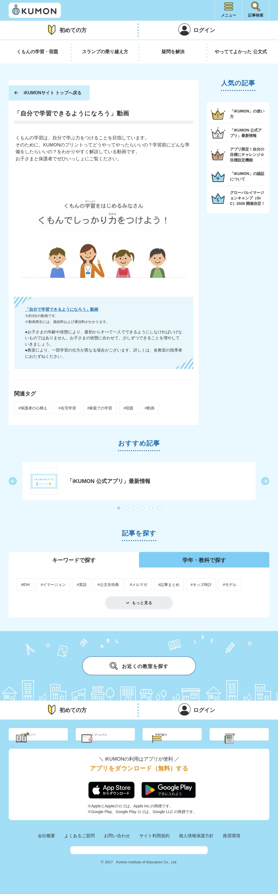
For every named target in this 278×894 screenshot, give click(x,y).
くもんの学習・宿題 (37, 51)
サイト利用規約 (154, 845)
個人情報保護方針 (196, 845)
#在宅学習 (67, 408)
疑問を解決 (173, 51)
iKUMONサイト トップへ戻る (52, 92)
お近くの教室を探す (139, 666)
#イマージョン (53, 584)
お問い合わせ (117, 845)
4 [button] (143, 508)
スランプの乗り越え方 (105, 51)
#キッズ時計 (201, 584)
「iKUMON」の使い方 (247, 114)
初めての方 (73, 30)
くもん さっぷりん (113, 738)
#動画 (149, 408)
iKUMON (35, 10)
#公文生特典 (108, 584)
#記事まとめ (168, 584)
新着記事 (245, 738)
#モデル (229, 584)
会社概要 (46, 845)
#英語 (82, 584)
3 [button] (135, 508)
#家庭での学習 (99, 408)
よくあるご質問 (79, 845)
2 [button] (127, 508)
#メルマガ (138, 584)
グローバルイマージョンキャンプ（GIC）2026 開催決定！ (247, 197)
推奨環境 (231, 845)
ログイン (204, 30)
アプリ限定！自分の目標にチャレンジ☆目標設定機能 (247, 154)
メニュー (228, 15)
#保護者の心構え (32, 408)
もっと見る (142, 603)
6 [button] (159, 508)
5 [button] (151, 508)
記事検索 (255, 15)
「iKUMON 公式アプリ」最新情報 (246, 133)
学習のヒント (43, 738)
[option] (139, 481)
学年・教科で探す (204, 560)
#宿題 (128, 408)
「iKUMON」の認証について (247, 176)
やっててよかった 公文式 (241, 51)
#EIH (25, 584)
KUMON (139, 862)
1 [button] (119, 508)
